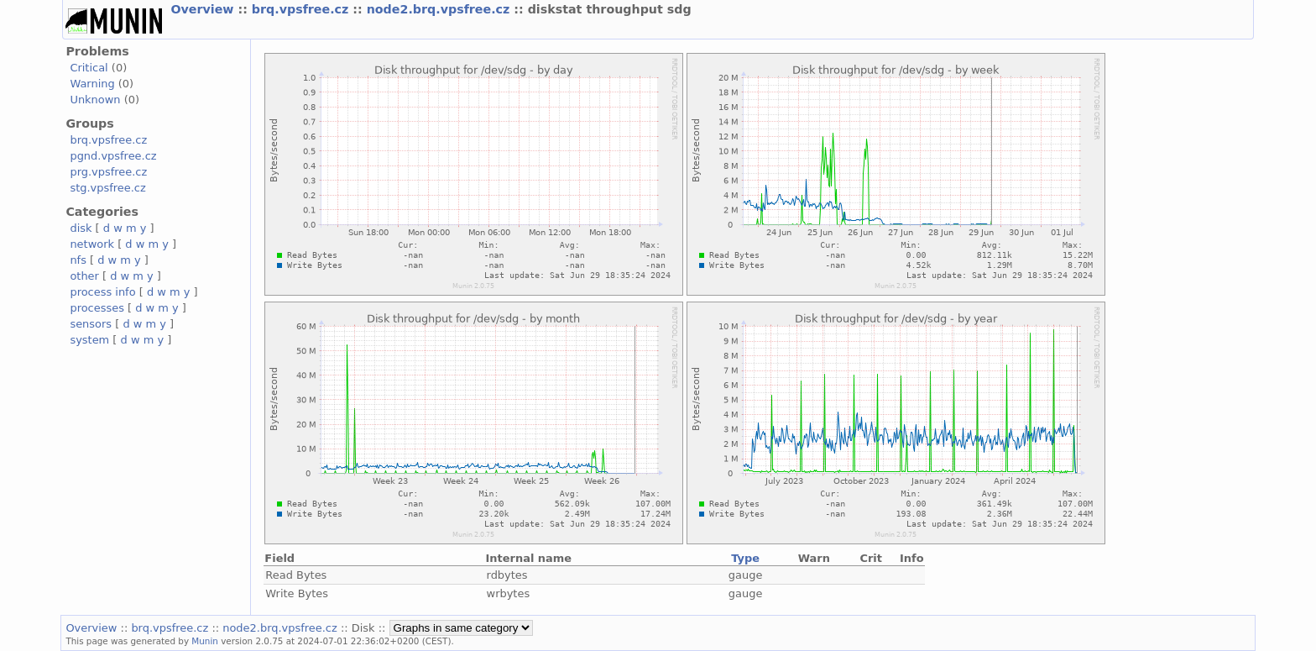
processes (97, 308)
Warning (92, 83)
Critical (88, 67)
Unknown (95, 99)
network (92, 244)
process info (102, 292)
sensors (91, 324)
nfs (78, 260)
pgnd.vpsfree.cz (113, 156)
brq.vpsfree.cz (302, 9)
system (89, 339)
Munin (204, 641)
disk (80, 228)
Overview (204, 9)
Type (745, 558)
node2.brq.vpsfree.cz (440, 9)
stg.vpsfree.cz (107, 187)
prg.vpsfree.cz (108, 171)
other (84, 276)
